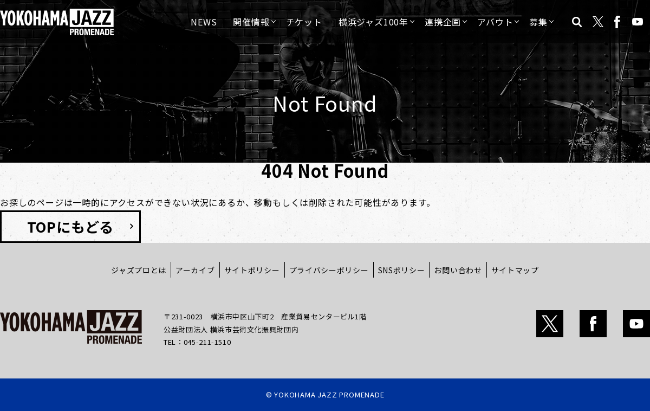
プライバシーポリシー (329, 270)
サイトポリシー (252, 270)
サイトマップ (515, 270)
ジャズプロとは (138, 270)
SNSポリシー (401, 270)
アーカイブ (195, 270)
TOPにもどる (70, 226)
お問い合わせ (458, 270)
